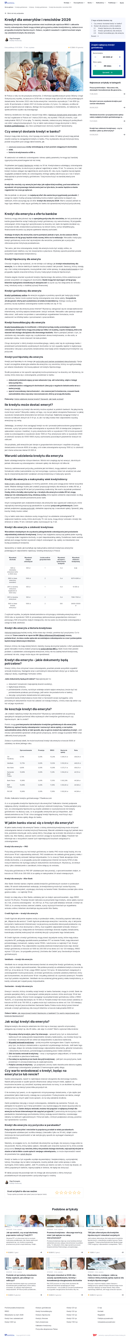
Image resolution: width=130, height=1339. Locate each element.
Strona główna (9, 7)
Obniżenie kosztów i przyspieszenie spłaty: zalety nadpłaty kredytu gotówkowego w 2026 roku (107, 116)
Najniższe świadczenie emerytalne (62, 115)
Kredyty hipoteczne (43, 1315)
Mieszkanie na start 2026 (14, 1315)
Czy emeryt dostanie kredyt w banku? (108, 24)
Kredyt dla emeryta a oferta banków (107, 26)
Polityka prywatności (105, 1318)
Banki (122, 3)
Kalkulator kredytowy (43, 1326)
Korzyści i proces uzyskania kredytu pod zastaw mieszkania (105, 102)
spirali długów (26, 1154)
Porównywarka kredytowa (14, 1308)
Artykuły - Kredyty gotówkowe (38, 7)
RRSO (64, 836)
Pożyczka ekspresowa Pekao (47, 1329)
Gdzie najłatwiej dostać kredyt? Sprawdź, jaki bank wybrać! (39, 399)
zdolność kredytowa (17, 147)
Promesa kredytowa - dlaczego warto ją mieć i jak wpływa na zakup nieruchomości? (64, 1235)
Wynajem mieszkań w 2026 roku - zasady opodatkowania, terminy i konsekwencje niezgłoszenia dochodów (64, 1277)
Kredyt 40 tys (72, 1315)
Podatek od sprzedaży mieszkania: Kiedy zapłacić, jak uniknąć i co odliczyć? (21, 1277)
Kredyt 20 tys (72, 1308)
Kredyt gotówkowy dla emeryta (110, 31)
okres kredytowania (69, 269)
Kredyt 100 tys (72, 1322)
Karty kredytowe (42, 1322)
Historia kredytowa (13, 633)
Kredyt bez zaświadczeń (14, 1318)
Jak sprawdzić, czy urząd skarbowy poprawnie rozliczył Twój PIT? (22, 1233)
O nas (100, 1308)
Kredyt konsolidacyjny (15, 327)
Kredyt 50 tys (72, 1318)
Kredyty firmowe (42, 1318)
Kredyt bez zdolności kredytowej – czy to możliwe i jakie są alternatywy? (106, 129)
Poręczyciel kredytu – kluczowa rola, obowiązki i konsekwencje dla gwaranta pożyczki (105, 89)
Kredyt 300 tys (10, 1322)
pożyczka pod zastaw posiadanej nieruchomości (56, 361)
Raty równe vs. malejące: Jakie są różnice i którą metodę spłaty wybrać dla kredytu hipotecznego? (106, 1277)
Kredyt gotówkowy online (16, 295)
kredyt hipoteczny (25, 165)
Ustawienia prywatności (106, 1322)
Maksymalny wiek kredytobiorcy (18, 484)
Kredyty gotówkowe (21, 7)
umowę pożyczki (27, 508)
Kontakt (100, 1311)
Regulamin (101, 1315)
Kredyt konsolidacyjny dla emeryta (111, 33)
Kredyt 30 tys (72, 1311)
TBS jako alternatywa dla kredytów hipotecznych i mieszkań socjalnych (104, 1233)
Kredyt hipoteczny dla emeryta (109, 28)
